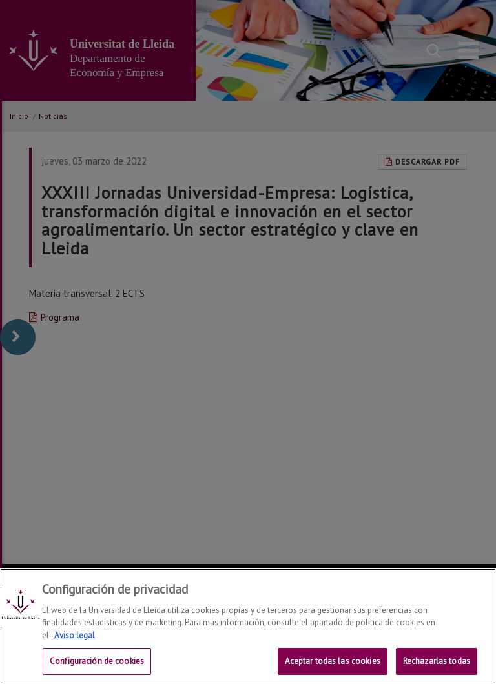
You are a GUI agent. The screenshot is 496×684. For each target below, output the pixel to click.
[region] (248, 626)
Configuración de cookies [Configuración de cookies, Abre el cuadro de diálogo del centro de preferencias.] (97, 661)
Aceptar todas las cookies (332, 661)
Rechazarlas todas (436, 661)
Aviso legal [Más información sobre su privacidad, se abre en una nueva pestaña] (74, 635)
